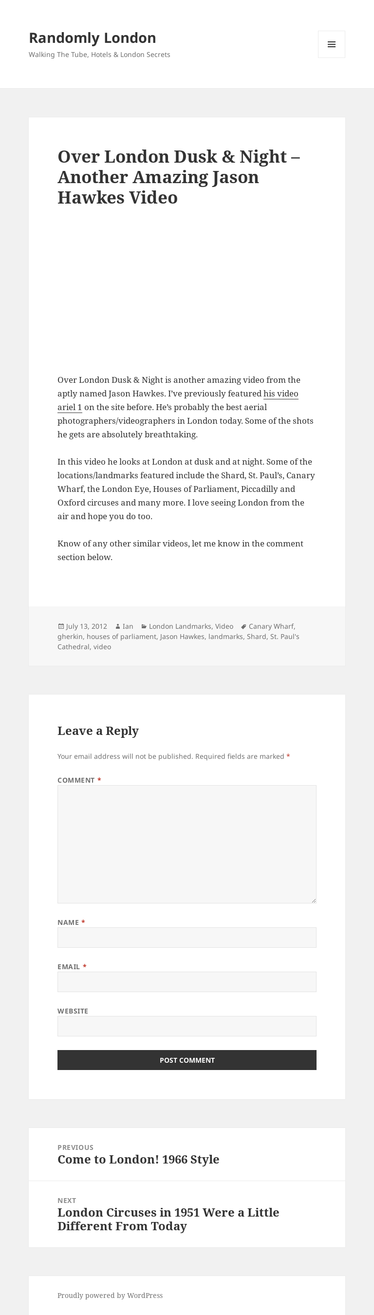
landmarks (225, 636)
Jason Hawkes (182, 636)
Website (73, 1010)
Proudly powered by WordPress (110, 1295)
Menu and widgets (331, 57)
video (102, 646)
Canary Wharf (271, 626)
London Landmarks (180, 626)
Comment (79, 780)
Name (71, 922)
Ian (128, 626)
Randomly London (92, 37)
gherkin (70, 636)
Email (72, 966)
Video (224, 626)
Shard (256, 636)
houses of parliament (121, 636)
